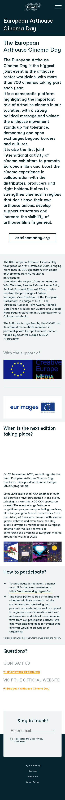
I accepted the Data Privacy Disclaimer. (29, 740)
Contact (32, 771)
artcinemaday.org (32, 237)
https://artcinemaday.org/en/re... (31, 591)
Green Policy (32, 782)
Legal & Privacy (33, 765)
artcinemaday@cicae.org (23, 671)
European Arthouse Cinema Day (27, 688)
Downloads (32, 776)
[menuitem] (33, 765)
